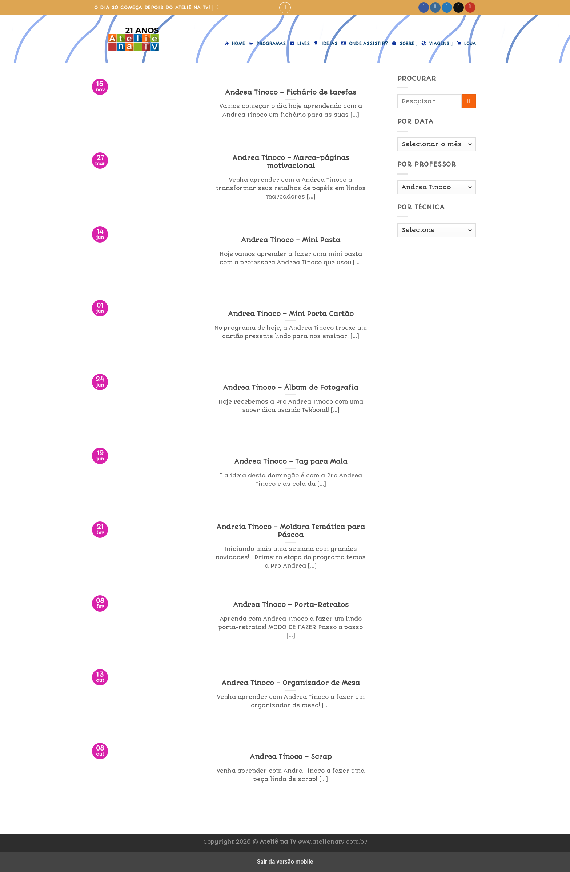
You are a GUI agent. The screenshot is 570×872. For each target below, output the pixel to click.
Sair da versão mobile (285, 861)
